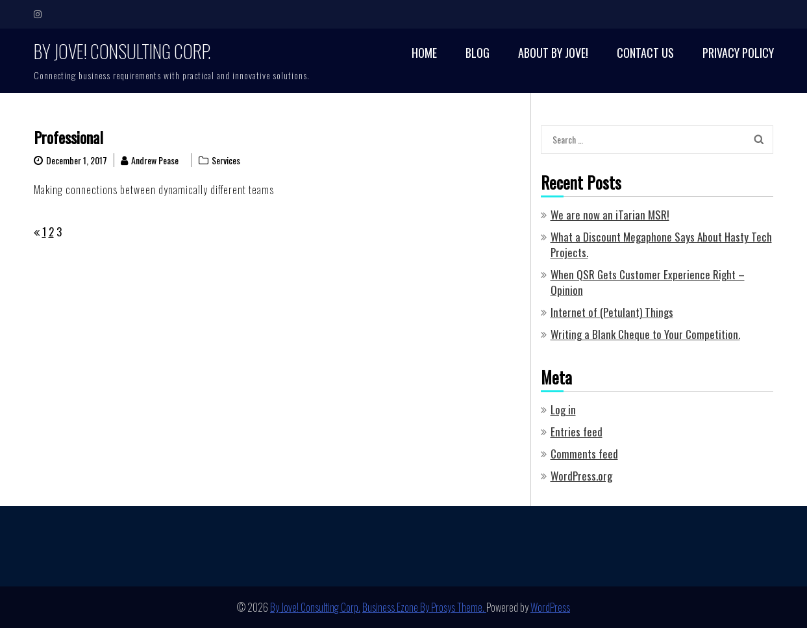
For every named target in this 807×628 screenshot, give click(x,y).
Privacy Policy (738, 53)
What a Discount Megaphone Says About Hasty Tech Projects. (661, 244)
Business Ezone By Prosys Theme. (424, 607)
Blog (478, 53)
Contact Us (645, 53)
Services (226, 160)
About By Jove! (553, 53)
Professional (68, 137)
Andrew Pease (155, 160)
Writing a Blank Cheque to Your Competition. (645, 334)
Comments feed (584, 454)
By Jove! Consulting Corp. (122, 51)
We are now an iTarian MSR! (610, 215)
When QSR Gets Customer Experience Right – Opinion (648, 282)
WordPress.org (581, 476)
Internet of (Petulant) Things (612, 312)
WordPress (550, 607)
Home (424, 53)
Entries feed (576, 431)
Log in (563, 409)
